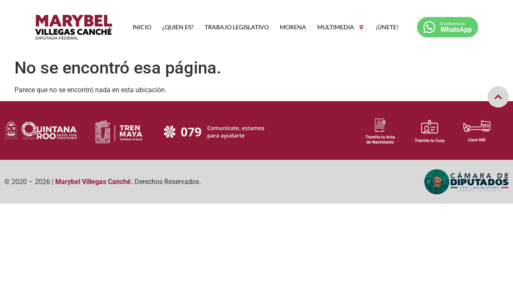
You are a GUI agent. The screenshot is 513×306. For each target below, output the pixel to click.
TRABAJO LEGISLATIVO (237, 27)
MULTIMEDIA (340, 27)
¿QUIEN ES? (178, 27)
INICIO (141, 27)
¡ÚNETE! (387, 27)
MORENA (293, 27)
